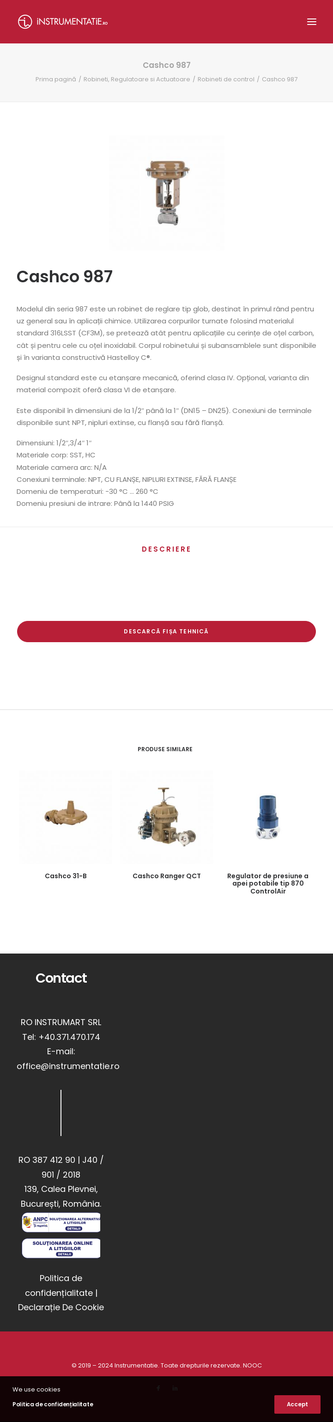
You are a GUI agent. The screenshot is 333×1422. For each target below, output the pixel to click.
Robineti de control (226, 79)
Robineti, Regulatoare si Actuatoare (137, 79)
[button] (312, 21)
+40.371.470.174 (69, 1037)
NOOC (252, 1365)
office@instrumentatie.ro (68, 1066)
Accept (297, 1404)
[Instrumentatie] (63, 21)
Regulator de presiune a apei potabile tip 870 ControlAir (268, 883)
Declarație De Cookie (61, 1307)
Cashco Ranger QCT (167, 876)
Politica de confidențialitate (52, 1404)
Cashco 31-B (66, 876)
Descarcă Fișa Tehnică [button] (166, 631)
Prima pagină (56, 79)
